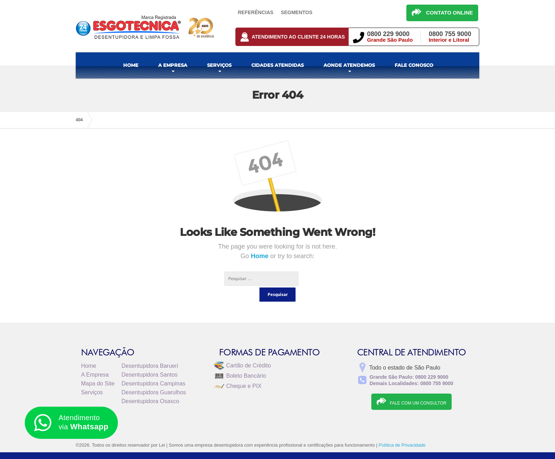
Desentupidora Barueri (149, 352)
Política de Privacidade (402, 431)
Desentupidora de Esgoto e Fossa (407, 448)
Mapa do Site (97, 369)
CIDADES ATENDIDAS (277, 65)
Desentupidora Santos (149, 361)
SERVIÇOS (219, 65)
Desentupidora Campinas (153, 369)
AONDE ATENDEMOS (349, 65)
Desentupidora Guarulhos (153, 378)
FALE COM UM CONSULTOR (411, 387)
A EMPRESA (172, 65)
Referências (255, 12)
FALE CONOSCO (414, 65)
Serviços (92, 378)
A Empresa (95, 361)
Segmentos (296, 12)
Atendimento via (71, 422)
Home (260, 256)
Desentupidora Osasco (150, 387)
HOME (130, 65)
